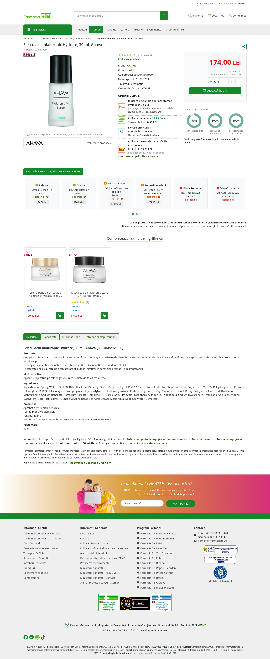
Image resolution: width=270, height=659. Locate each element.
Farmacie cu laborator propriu (41, 548)
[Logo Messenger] (31, 637)
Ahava (68, 38)
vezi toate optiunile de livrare (138, 156)
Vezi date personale (166, 494)
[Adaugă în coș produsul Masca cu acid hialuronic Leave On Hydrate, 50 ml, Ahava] (104, 315)
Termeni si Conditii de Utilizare (41, 533)
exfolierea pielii (157, 443)
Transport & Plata (33, 553)
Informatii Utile (226, 3)
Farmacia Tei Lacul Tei (152, 548)
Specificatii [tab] (50, 337)
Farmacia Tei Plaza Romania (155, 538)
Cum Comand (31, 543)
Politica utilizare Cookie (94, 543)
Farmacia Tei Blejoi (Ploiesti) (155, 587)
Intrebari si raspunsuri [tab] (101, 337)
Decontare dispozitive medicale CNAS (102, 558)
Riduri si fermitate (203, 439)
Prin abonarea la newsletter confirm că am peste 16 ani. (161, 490)
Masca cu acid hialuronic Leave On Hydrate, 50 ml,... (89, 294)
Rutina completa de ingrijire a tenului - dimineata (158, 439)
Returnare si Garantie (36, 558)
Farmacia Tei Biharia (151, 563)
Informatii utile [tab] (71, 337)
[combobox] (117, 16)
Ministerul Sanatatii (91, 568)
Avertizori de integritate (94, 553)
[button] (133, 214)
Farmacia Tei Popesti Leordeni (156, 568)
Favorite (195, 16)
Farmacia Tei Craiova (151, 582)
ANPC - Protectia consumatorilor (99, 582)
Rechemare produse (35, 572)
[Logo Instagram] (37, 637)
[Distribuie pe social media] (244, 46)
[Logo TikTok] (43, 637)
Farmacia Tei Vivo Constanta (155, 553)
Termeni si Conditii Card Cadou (42, 538)
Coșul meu (215, 15)
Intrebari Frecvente (34, 563)
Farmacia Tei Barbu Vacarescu (156, 533)
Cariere (84, 538)
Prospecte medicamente (95, 563)
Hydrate (132, 70)
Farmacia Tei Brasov (150, 577)
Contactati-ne (31, 577)
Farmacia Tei (30, 38)
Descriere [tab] (32, 337)
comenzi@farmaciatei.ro (212, 540)
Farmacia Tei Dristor (150, 543)
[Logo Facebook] (25, 637)
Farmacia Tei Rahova (151, 558)
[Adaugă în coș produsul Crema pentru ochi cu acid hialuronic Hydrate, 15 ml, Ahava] (60, 315)
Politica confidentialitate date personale (104, 548)
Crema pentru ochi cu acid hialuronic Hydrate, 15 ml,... (45, 294)
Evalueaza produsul (129, 59)
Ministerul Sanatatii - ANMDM (98, 572)
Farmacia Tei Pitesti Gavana (155, 572)
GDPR (241, 3)
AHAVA (131, 65)
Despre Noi (87, 533)
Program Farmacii (206, 3)
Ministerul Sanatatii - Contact (97, 577)
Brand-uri (29, 568)
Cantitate (213, 81)
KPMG (202, 625)
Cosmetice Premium (50, 38)
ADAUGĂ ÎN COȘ (215, 91)
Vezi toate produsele (99, 143)
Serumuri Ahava (84, 38)
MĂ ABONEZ (181, 503)
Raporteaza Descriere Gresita (90, 462)
